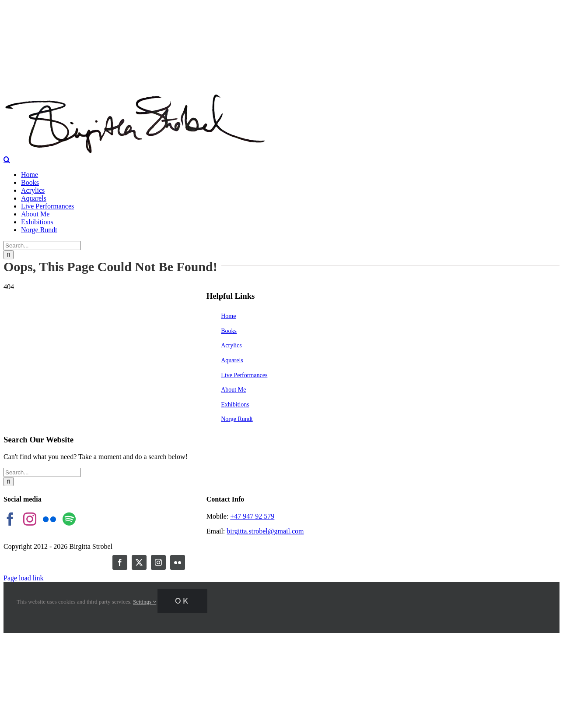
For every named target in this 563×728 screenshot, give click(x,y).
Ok (182, 600)
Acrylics (231, 345)
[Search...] (42, 245)
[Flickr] (49, 519)
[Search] (8, 254)
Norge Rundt (236, 419)
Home (228, 316)
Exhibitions (235, 404)
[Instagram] (29, 519)
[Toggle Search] (6, 159)
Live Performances (244, 375)
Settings (144, 601)
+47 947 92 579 (252, 516)
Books (229, 331)
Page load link (23, 578)
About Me (233, 389)
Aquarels (232, 360)
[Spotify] (69, 519)
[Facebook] (10, 519)
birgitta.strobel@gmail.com (265, 531)
